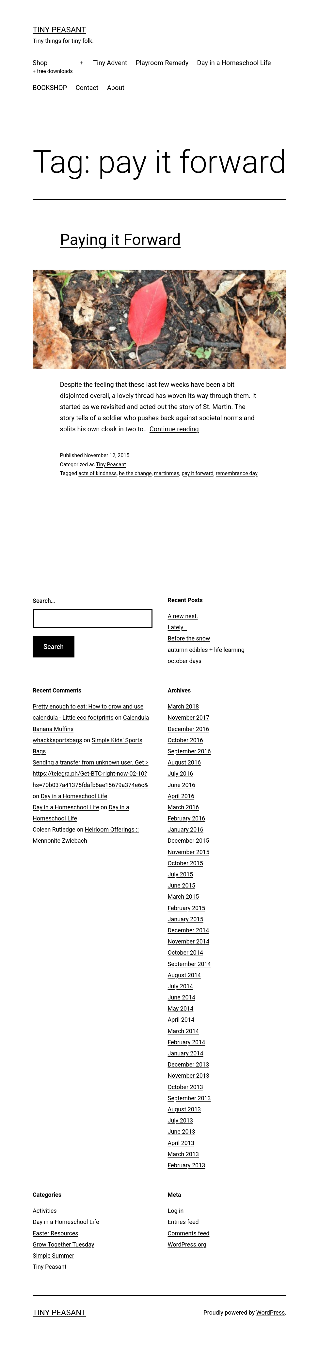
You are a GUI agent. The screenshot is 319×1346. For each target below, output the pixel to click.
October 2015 (185, 863)
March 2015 (183, 896)
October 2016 (185, 740)
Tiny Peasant (59, 29)
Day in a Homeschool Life (234, 63)
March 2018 (183, 706)
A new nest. (183, 616)
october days (185, 660)
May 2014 (181, 1008)
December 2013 (188, 1064)
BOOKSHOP (50, 88)
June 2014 (181, 997)
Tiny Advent (110, 63)
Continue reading (174, 429)
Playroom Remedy (162, 63)
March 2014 (183, 1031)
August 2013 (184, 1109)
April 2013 (181, 1143)
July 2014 (180, 986)
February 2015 (186, 908)
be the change (135, 473)
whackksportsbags (57, 740)
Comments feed (189, 1233)
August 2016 (184, 762)
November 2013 (189, 1075)
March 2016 (183, 807)
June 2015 (181, 885)
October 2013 (185, 1087)
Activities (45, 1210)
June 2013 (181, 1131)
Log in (176, 1210)
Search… (44, 600)
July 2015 (180, 874)
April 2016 (181, 796)
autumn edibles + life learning (206, 649)
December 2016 (188, 729)
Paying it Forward (120, 239)
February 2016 (186, 818)
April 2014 (181, 1019)
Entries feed (183, 1221)
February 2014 (186, 1042)
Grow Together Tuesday (63, 1244)
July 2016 (180, 773)
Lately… (177, 627)
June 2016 (181, 784)
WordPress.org (187, 1244)
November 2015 (189, 852)
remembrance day (237, 473)
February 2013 (186, 1165)
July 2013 (180, 1120)
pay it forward (197, 473)
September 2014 (189, 963)
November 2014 (189, 941)
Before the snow (189, 638)
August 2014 (184, 975)
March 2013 (183, 1154)
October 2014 (185, 952)
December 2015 (188, 840)
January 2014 (185, 1053)
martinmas (167, 473)
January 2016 (185, 829)
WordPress (270, 1312)
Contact (86, 88)
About (115, 88)
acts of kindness (97, 473)
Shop (53, 67)
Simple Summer (53, 1255)
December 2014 (188, 930)
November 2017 (189, 717)
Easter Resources (55, 1233)
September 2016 (189, 751)
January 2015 (185, 919)
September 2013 (189, 1098)
